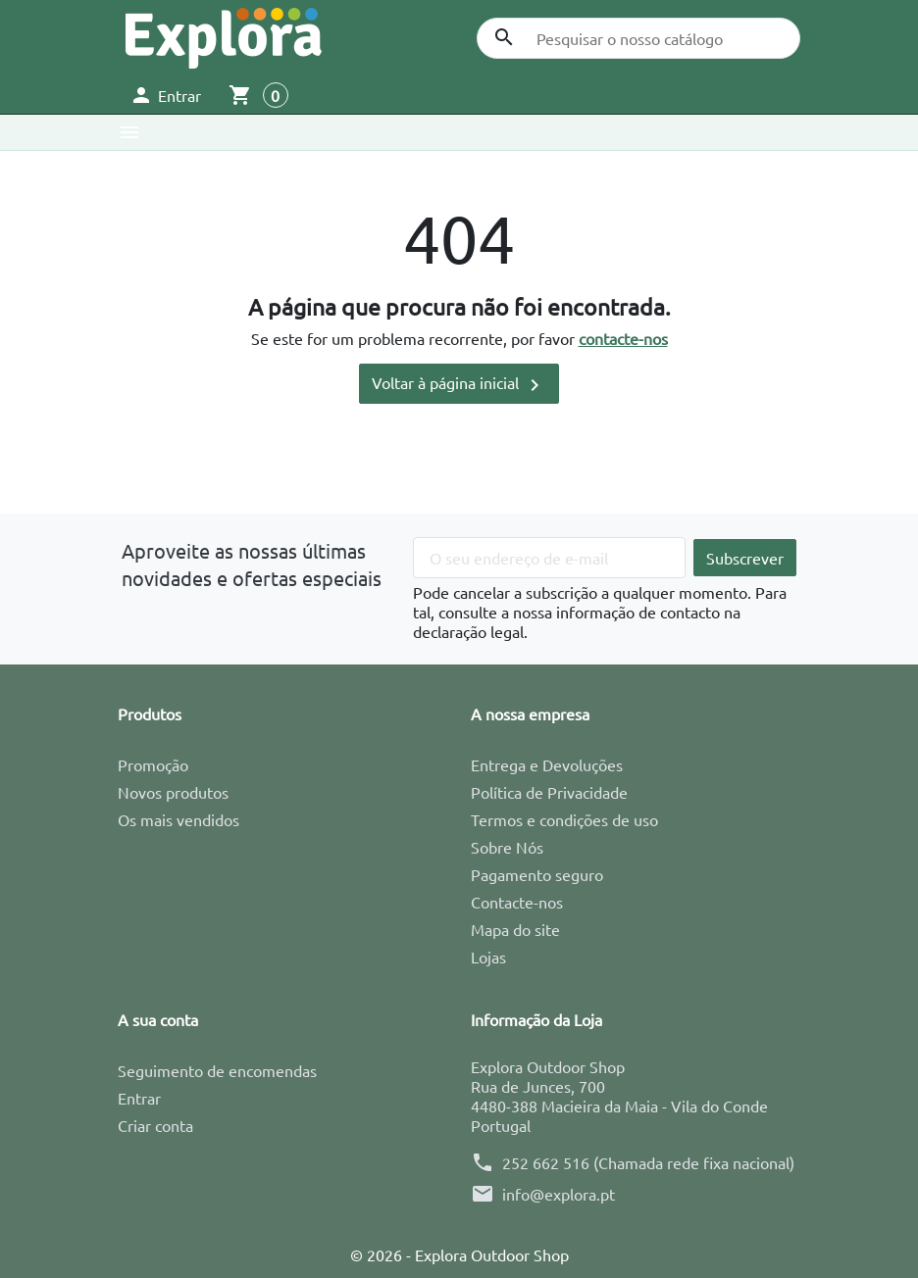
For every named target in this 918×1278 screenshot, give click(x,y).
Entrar (139, 1097)
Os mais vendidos (178, 819)
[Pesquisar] (638, 38)
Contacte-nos (517, 901)
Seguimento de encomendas (217, 1070)
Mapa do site (515, 929)
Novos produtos (173, 792)
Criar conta (155, 1125)
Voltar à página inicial (459, 384)
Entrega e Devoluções (547, 764)
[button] (165, 95)
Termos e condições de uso (564, 819)
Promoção (153, 764)
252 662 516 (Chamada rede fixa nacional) (648, 1162)
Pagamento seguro (537, 874)
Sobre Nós (507, 847)
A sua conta (158, 1019)
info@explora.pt (558, 1194)
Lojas (488, 956)
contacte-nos (623, 338)
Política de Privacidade (549, 792)
